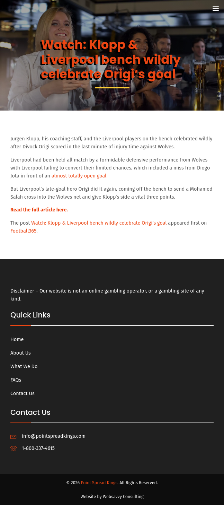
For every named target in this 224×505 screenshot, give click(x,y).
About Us (20, 353)
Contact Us (22, 394)
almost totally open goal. (80, 176)
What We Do (23, 366)
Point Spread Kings (99, 482)
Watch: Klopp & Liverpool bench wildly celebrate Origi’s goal (99, 223)
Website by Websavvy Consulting (111, 496)
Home (17, 339)
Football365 (23, 231)
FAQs (15, 380)
